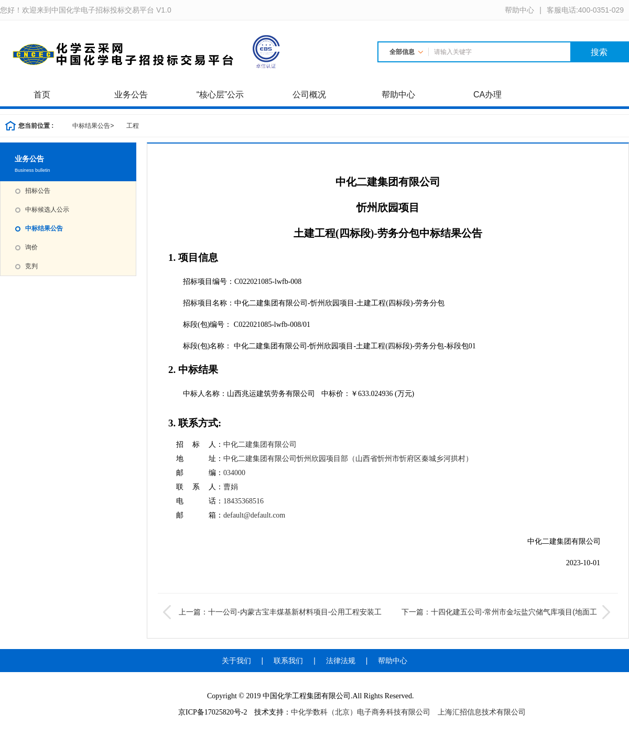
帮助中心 (398, 94)
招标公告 (37, 190)
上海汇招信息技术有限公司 (482, 712)
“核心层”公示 (220, 94)
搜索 (599, 52)
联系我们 (288, 660)
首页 (42, 94)
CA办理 (487, 94)
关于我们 (236, 660)
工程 (132, 125)
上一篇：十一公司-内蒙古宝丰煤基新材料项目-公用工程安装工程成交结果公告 (272, 612)
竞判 (31, 266)
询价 (31, 247)
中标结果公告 (93, 125)
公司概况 (309, 94)
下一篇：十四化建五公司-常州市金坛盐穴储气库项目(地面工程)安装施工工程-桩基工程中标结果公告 (507, 612)
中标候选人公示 (47, 209)
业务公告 (131, 94)
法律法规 (340, 660)
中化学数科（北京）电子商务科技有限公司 (360, 712)
